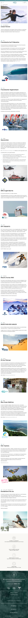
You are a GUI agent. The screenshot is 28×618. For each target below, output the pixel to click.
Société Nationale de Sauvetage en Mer (8, 150)
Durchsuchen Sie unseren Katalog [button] (3, 2)
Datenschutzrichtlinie (14, 608)
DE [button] (14, 611)
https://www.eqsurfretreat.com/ (10, 375)
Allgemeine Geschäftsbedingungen (17, 606)
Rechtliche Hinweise (8, 606)
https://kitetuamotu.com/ (4, 462)
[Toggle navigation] (1, 2)
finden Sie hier (17, 61)
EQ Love (14, 2)
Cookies (16, 609)
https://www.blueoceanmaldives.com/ (11, 417)
